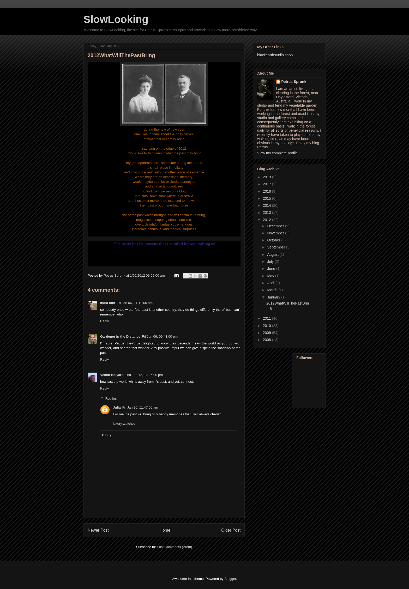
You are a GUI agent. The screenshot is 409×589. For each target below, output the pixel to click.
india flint (107, 303)
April (271, 283)
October (274, 240)
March (272, 290)
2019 (267, 177)
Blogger (230, 579)
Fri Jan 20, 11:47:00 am (140, 407)
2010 (267, 326)
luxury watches (124, 424)
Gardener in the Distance (120, 336)
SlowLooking (115, 19)
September (276, 247)
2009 (267, 333)
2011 (267, 318)
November (276, 233)
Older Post (230, 530)
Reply (104, 321)
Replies (111, 398)
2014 (267, 205)
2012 (267, 220)
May (271, 276)
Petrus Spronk (293, 82)
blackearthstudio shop (275, 55)
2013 (267, 212)
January (274, 297)
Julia (117, 407)
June (271, 268)
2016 (267, 191)
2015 (267, 198)
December (276, 226)
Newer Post (98, 530)
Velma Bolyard (112, 375)
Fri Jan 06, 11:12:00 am (135, 303)
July (271, 261)
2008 (267, 340)
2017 (267, 184)
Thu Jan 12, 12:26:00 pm (144, 375)
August (273, 254)
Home (165, 530)
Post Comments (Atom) (174, 547)
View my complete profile (277, 153)
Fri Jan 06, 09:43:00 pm (160, 336)
